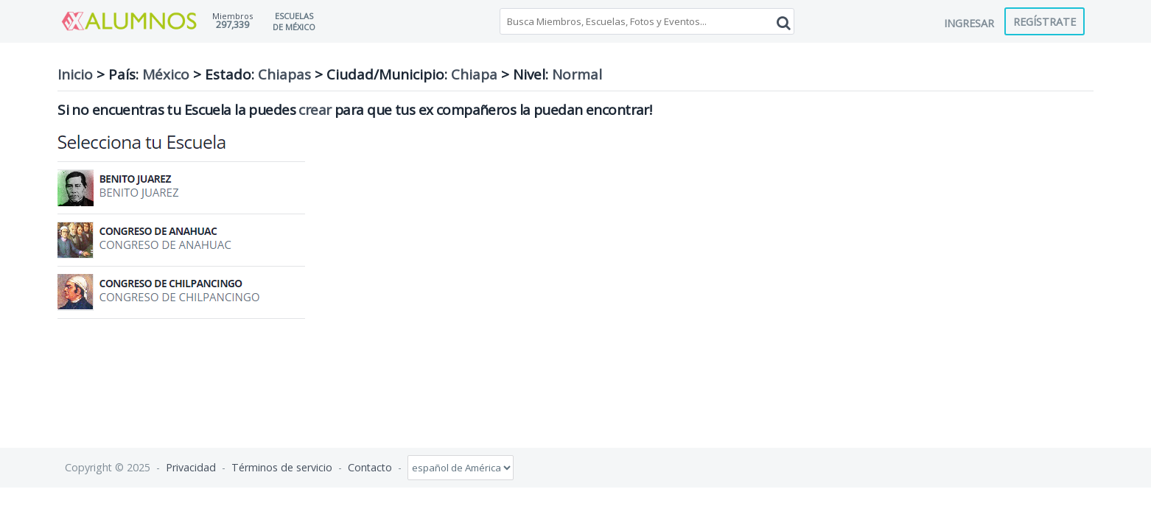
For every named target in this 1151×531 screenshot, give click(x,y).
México (165, 74)
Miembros (232, 15)
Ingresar (969, 22)
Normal (577, 74)
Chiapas (284, 74)
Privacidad (191, 467)
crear (314, 109)
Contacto (370, 467)
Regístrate (1044, 21)
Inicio (75, 74)
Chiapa (474, 74)
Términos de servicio (281, 467)
